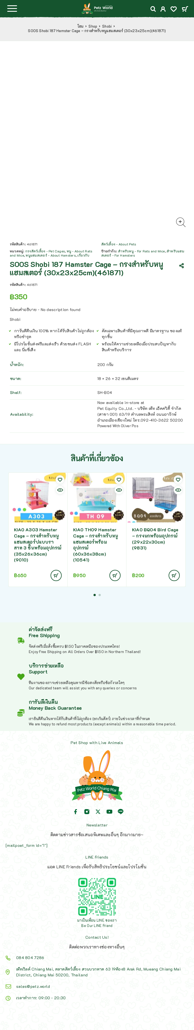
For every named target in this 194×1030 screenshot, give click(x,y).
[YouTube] (109, 811)
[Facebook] (75, 811)
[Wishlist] (173, 9)
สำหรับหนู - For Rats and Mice (141, 251)
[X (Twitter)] (98, 811)
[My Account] (163, 9)
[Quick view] (60, 490)
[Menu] (12, 8)
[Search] (153, 9)
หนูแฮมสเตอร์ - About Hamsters (50, 255)
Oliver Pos (129, 425)
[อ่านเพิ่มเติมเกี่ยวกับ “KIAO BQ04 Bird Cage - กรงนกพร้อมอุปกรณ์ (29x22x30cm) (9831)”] (174, 575)
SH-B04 (104, 392)
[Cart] (185, 9)
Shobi (107, 26)
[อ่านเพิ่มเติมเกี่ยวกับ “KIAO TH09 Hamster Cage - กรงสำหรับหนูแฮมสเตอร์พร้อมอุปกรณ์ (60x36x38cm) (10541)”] (115, 575)
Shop (92, 26)
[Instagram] (86, 811)
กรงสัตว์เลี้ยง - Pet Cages (45, 251)
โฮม (80, 26)
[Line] (120, 811)
